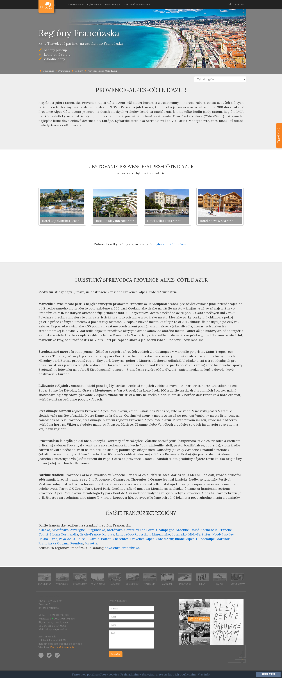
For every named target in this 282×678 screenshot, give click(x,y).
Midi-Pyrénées (199, 534)
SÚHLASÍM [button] (268, 674)
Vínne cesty (238, 579)
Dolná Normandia (204, 530)
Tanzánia (149, 579)
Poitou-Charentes (115, 539)
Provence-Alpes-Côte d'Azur (101, 70)
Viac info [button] (204, 674)
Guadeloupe (205, 539)
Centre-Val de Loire (139, 530)
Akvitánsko (60, 530)
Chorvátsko (80, 579)
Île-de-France (90, 534)
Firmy (202, 579)
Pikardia (93, 539)
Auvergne (77, 530)
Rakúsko (114, 579)
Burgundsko (96, 530)
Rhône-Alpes (184, 539)
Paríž (53, 539)
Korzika (108, 534)
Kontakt (239, 4)
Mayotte (91, 543)
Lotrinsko (179, 534)
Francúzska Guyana (53, 543)
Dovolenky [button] (112, 4)
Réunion (76, 543)
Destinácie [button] (75, 4)
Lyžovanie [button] (94, 4)
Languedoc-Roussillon (133, 534)
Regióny (77, 70)
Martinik (223, 539)
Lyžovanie (185, 579)
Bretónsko (115, 530)
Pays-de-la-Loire (72, 539)
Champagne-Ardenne (172, 530)
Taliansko (62, 579)
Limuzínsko (161, 534)
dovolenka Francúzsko (122, 548)
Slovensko (132, 579)
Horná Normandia (64, 534)
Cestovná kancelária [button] (137, 4)
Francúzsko (63, 70)
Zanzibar (167, 579)
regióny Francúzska (115, 525)
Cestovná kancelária (62, 647)
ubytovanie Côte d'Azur (170, 244)
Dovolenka (44, 579)
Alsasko (44, 530)
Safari (220, 579)
